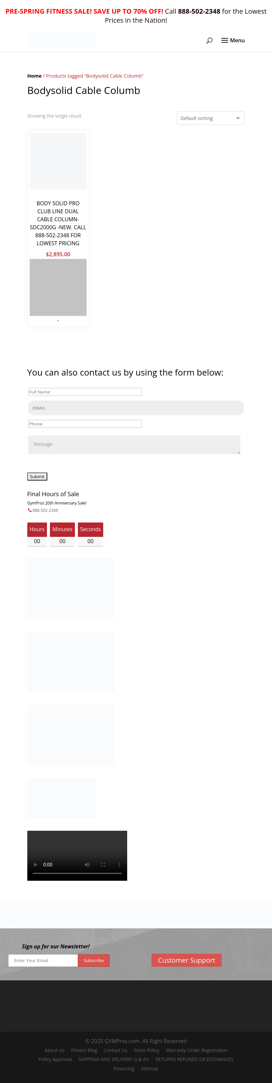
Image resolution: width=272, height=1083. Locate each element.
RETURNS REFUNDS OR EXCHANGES (194, 1059)
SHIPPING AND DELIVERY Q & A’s (113, 1059)
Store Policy (146, 1050)
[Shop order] (211, 118)
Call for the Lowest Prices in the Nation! (136, 16)
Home (34, 75)
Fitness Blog (84, 1050)
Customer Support (186, 960)
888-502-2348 (45, 510)
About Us (55, 1050)
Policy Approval (55, 1059)
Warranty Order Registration (196, 1050)
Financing (124, 1068)
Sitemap (149, 1068)
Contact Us (116, 1050)
